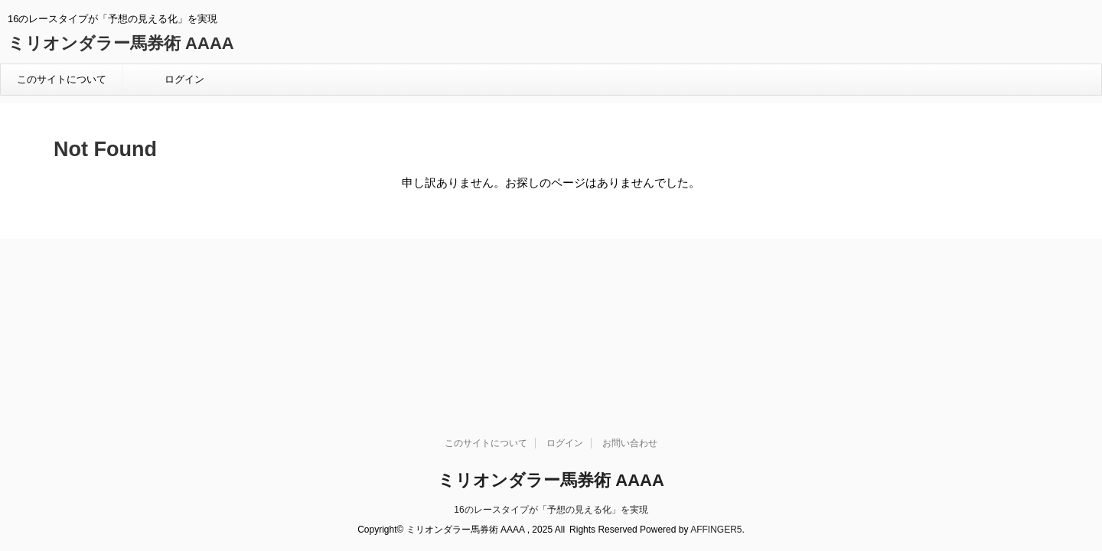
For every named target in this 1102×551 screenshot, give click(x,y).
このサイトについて (61, 79)
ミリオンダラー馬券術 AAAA (121, 43)
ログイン (184, 79)
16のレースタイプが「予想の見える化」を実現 (550, 359)
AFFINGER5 (716, 378)
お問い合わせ (629, 292)
